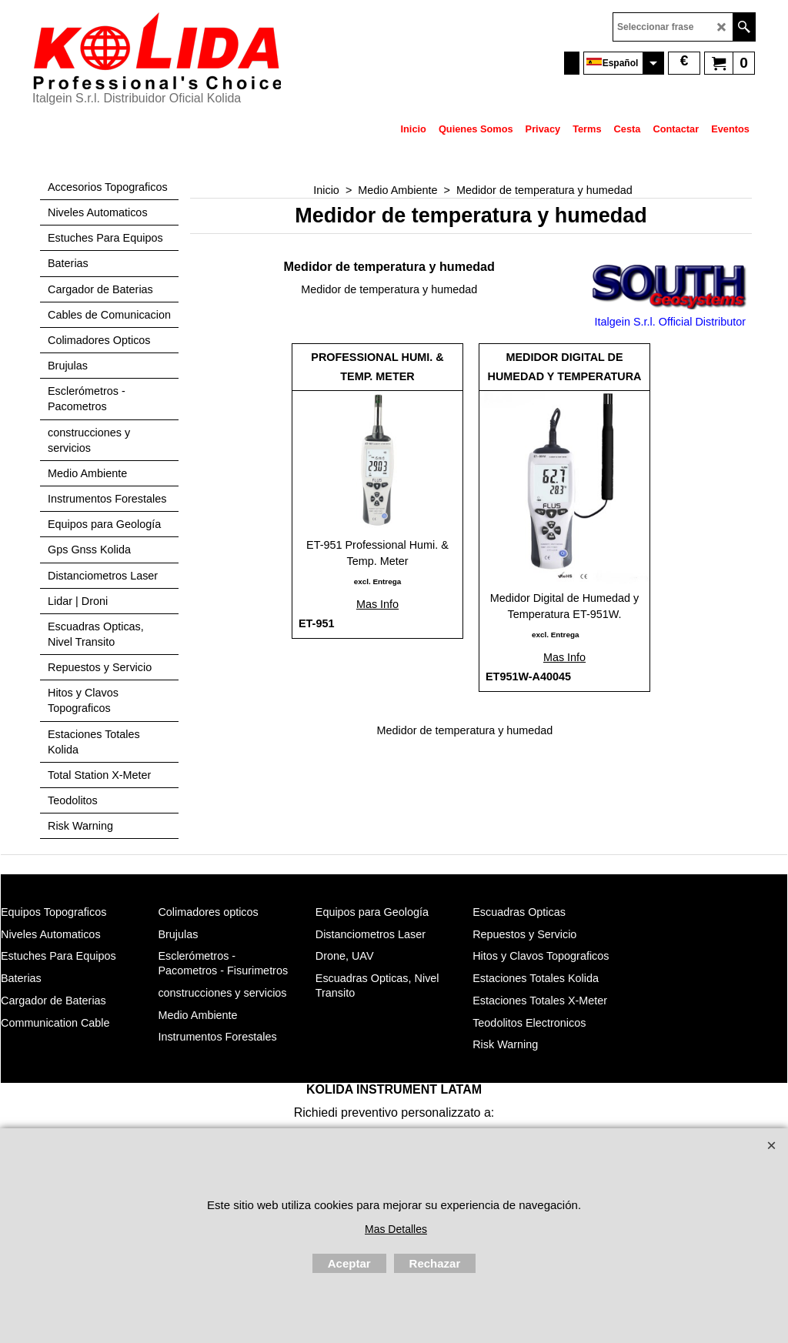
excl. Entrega (377, 581)
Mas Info (377, 604)
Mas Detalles (396, 1229)
